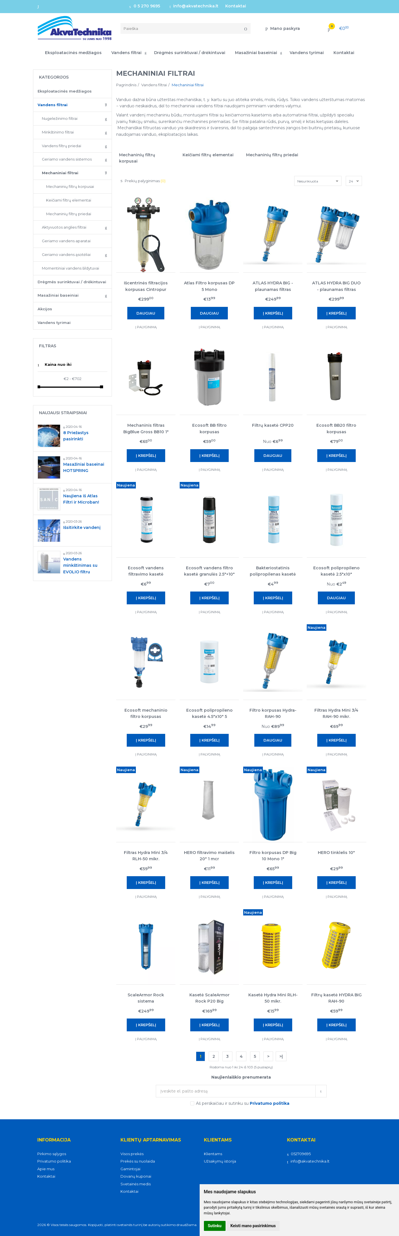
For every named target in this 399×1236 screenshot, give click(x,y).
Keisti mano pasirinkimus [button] (253, 1225)
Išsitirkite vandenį (82, 527)
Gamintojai (130, 1169)
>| (281, 1056)
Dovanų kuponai (135, 1176)
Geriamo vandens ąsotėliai (66, 254)
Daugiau (145, 313)
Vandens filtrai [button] (126, 52)
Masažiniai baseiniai (58, 295)
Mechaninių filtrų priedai (68, 214)
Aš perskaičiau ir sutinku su (242, 1103)
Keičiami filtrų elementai (68, 200)
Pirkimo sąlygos (51, 1153)
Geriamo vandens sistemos (67, 159)
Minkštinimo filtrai (58, 132)
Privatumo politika (54, 1161)
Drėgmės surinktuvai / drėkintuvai (189, 52)
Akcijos (45, 309)
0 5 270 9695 (144, 6)
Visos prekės (132, 1153)
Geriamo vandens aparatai (66, 241)
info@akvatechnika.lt (194, 6)
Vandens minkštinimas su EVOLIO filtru (80, 565)
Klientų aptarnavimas (150, 1140)
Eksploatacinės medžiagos (73, 52)
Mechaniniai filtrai (60, 173)
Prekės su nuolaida (137, 1161)
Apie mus (45, 1169)
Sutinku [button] (215, 1225)
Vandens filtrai (52, 104)
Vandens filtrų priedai (61, 145)
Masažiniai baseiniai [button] (256, 52)
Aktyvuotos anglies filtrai (64, 227)
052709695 (299, 1153)
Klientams (218, 1140)
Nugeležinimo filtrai (59, 118)
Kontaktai (235, 6)
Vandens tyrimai (307, 52)
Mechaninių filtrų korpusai (70, 186)
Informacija (54, 1140)
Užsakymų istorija (220, 1161)
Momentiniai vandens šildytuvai (70, 268)
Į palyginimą (146, 327)
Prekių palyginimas (142, 180)
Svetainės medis (135, 1184)
